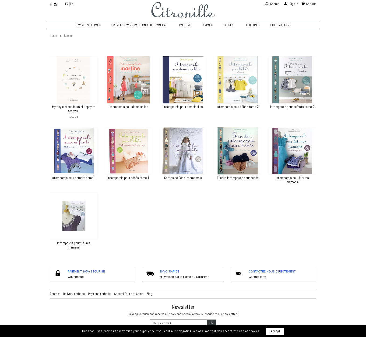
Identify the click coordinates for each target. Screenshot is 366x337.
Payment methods (99, 294)
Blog (149, 294)
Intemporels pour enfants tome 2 (292, 107)
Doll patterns (280, 25)
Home (53, 36)
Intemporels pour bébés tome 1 (128, 178)
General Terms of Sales (128, 294)
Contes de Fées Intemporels (183, 178)
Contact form (257, 277)
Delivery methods (74, 294)
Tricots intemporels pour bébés (238, 178)
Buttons (252, 25)
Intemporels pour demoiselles (128, 107)
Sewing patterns (87, 25)
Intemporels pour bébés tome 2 (238, 107)
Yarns (207, 25)
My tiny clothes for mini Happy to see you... (73, 109)
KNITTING (185, 25)
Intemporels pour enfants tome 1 (74, 178)
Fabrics (229, 25)
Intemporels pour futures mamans (292, 180)
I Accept (274, 331)
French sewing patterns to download (139, 25)
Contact (55, 294)
